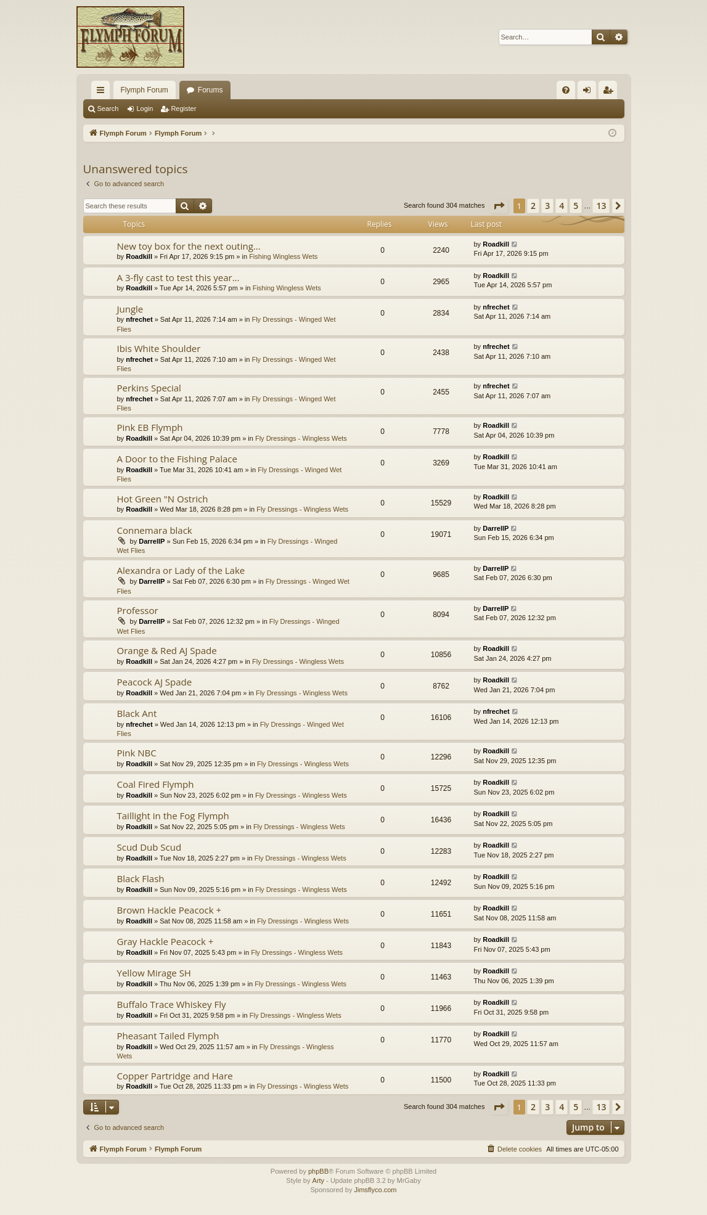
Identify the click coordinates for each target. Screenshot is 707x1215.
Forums (210, 90)
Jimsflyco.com (375, 1189)
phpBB (318, 1171)
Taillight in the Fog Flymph (173, 815)
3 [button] (547, 205)
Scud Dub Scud (149, 847)
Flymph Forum (144, 90)
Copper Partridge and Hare (175, 1076)
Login (144, 108)
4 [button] (561, 205)
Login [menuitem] (588, 92)
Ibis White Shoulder (159, 348)
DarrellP (152, 541)
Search (108, 108)
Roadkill (139, 256)
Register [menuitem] (609, 92)
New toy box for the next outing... (189, 246)
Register (183, 108)
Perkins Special (149, 388)
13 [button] (601, 205)
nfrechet (139, 319)
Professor (137, 610)
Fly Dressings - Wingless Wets (301, 438)
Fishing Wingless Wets (283, 256)
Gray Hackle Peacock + (165, 941)
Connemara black (154, 530)
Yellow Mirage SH (154, 973)
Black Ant (137, 713)
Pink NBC (137, 753)
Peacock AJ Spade (154, 682)
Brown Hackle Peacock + (169, 910)
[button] (498, 205)
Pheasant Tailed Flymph (168, 1035)
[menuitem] (566, 90)
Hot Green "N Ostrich (162, 499)
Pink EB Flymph (150, 427)
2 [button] (533, 205)
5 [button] (575, 205)
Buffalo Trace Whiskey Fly (171, 1004)
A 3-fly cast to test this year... (178, 277)
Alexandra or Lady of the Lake (181, 570)
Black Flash (141, 878)
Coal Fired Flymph (155, 784)
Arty (319, 1180)
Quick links (103, 92)
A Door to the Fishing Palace (177, 458)
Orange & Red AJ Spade (167, 650)
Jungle (130, 309)
